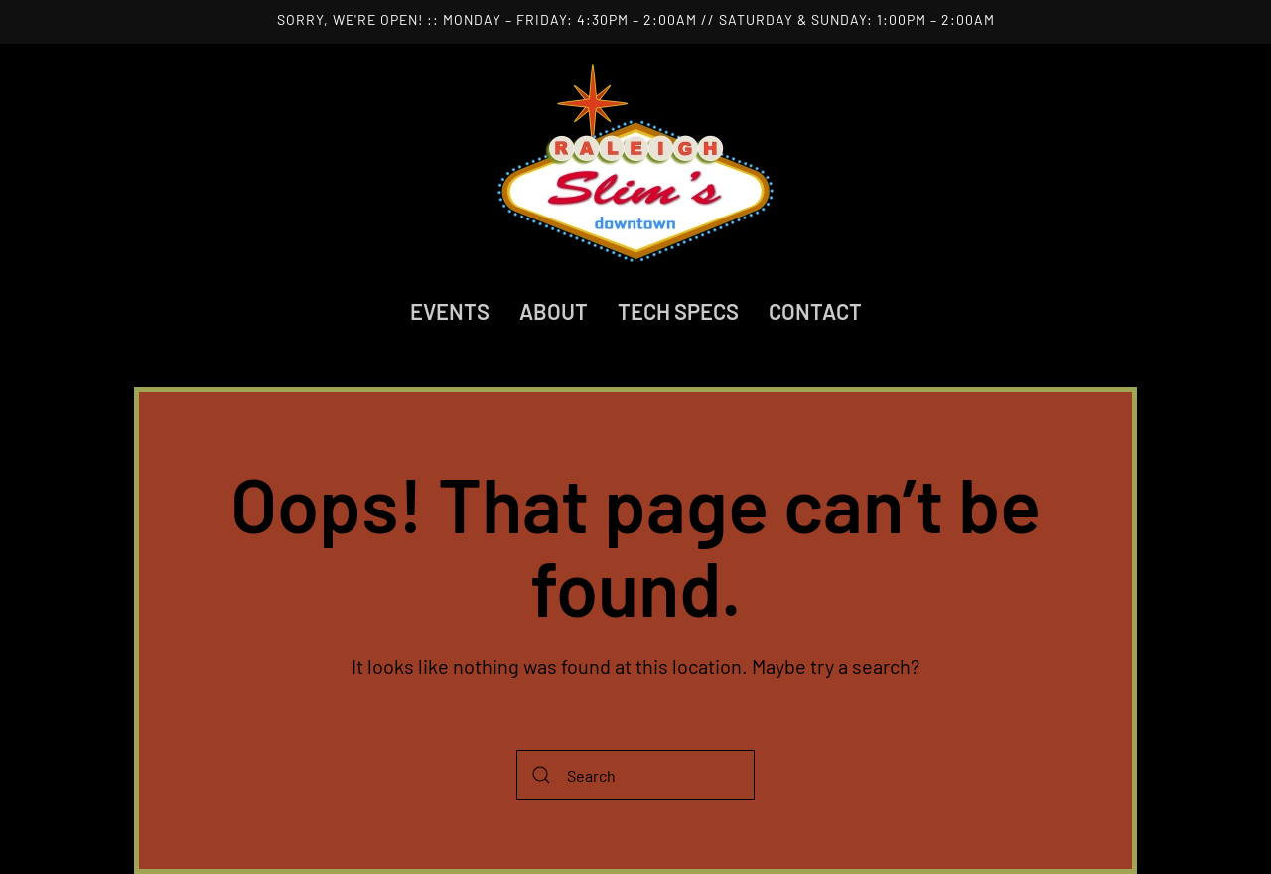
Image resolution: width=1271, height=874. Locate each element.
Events (450, 311)
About (553, 311)
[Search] (635, 775)
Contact (815, 311)
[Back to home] (635, 163)
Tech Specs (678, 311)
